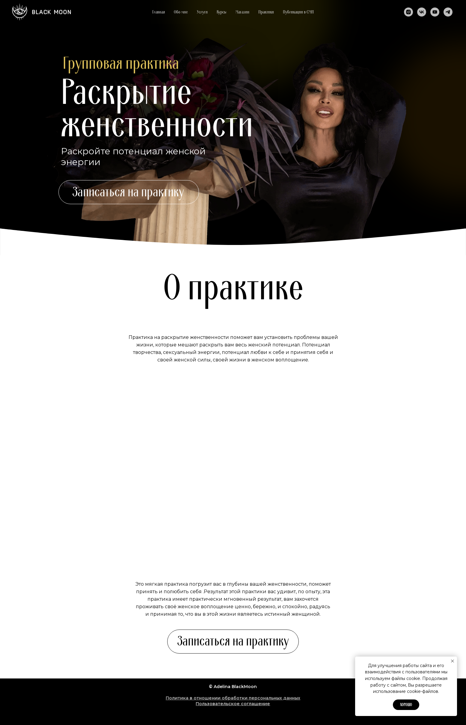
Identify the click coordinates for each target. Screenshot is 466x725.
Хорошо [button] (406, 704)
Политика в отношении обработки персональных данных (233, 698)
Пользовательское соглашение (233, 703)
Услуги (202, 12)
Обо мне (181, 12)
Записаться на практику (128, 192)
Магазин (242, 12)
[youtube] (434, 12)
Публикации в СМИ (298, 12)
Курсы (222, 12)
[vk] (421, 12)
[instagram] (408, 12)
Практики (266, 12)
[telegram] (448, 12)
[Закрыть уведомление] (453, 661)
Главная (158, 12)
